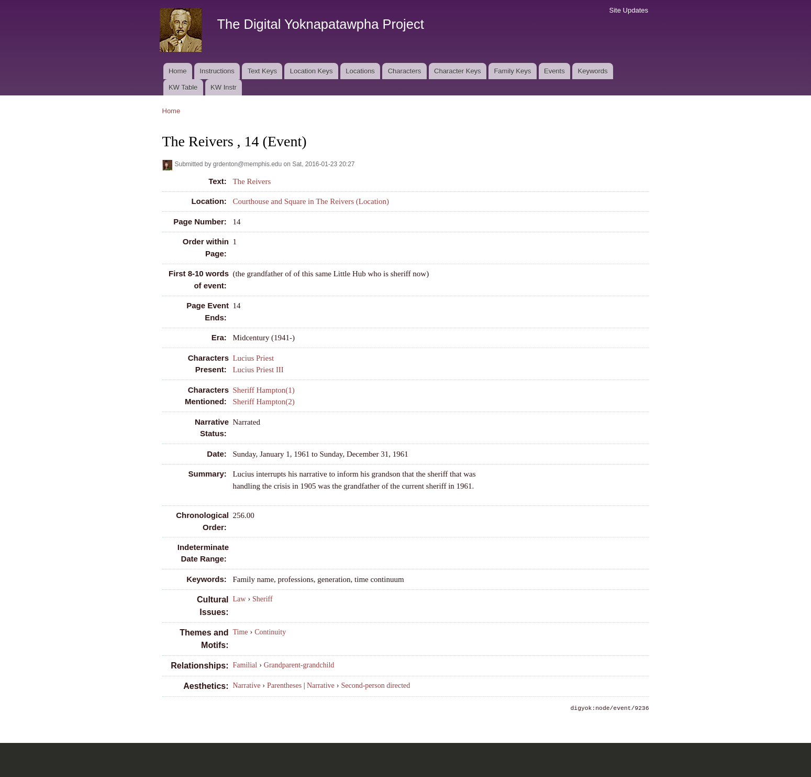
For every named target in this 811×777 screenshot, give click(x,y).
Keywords (593, 71)
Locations (360, 71)
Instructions (216, 71)
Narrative (247, 685)
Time (240, 632)
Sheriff (262, 599)
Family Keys (512, 71)
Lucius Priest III (257, 369)
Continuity (270, 632)
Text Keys (262, 71)
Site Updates (628, 10)
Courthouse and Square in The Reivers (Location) (310, 201)
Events (554, 71)
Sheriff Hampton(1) (263, 390)
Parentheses (284, 685)
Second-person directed (375, 685)
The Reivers (251, 181)
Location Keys (311, 71)
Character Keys (457, 71)
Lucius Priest (253, 358)
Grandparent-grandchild (299, 665)
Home (178, 71)
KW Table (183, 87)
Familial (245, 665)
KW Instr (223, 87)
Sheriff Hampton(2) (263, 401)
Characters (404, 71)
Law (239, 599)
